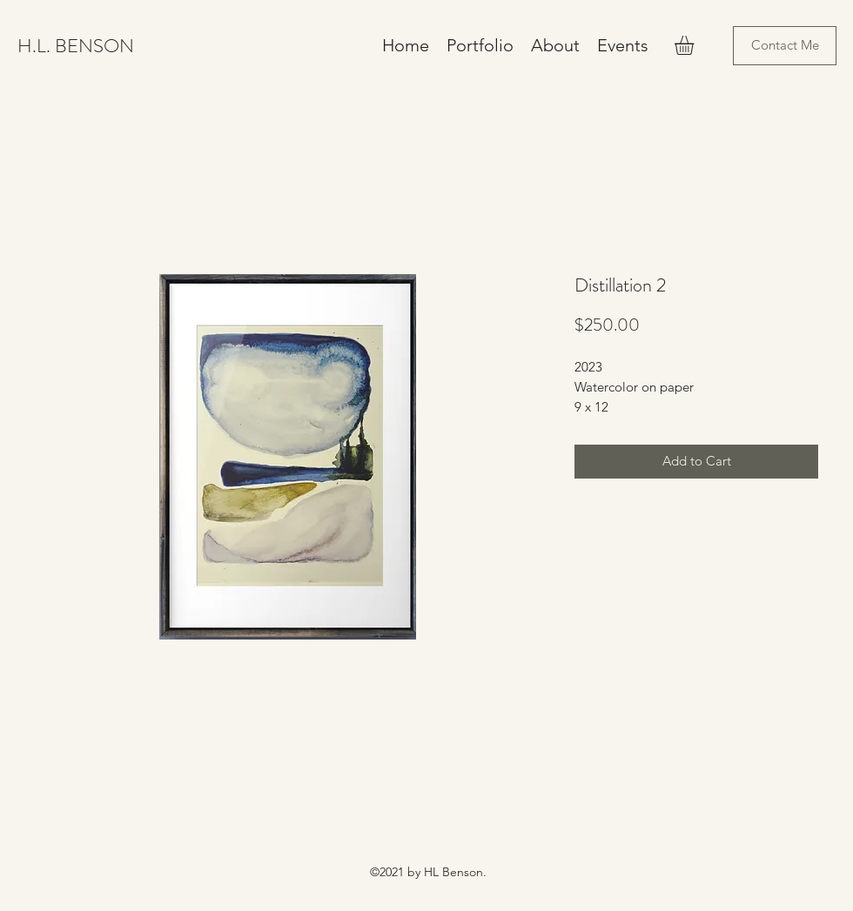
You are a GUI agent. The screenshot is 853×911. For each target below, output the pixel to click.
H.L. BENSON (75, 45)
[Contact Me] (784, 45)
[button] (695, 45)
